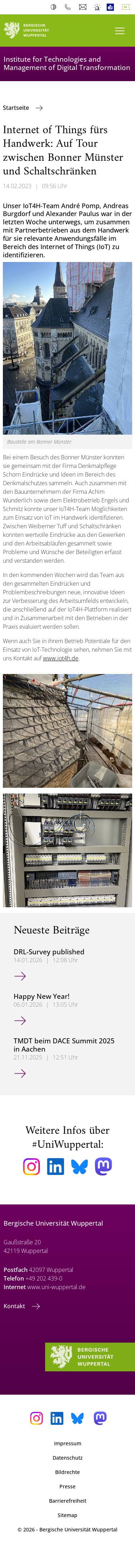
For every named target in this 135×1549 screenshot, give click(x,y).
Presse (67, 1486)
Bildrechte (67, 1472)
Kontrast (54, 7)
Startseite (16, 108)
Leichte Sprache (111, 7)
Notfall (97, 7)
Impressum (67, 1443)
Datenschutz (68, 1457)
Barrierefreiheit (67, 1500)
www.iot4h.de (60, 658)
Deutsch (127, 7)
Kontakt (15, 1306)
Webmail (83, 7)
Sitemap (67, 1515)
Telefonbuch (69, 7)
